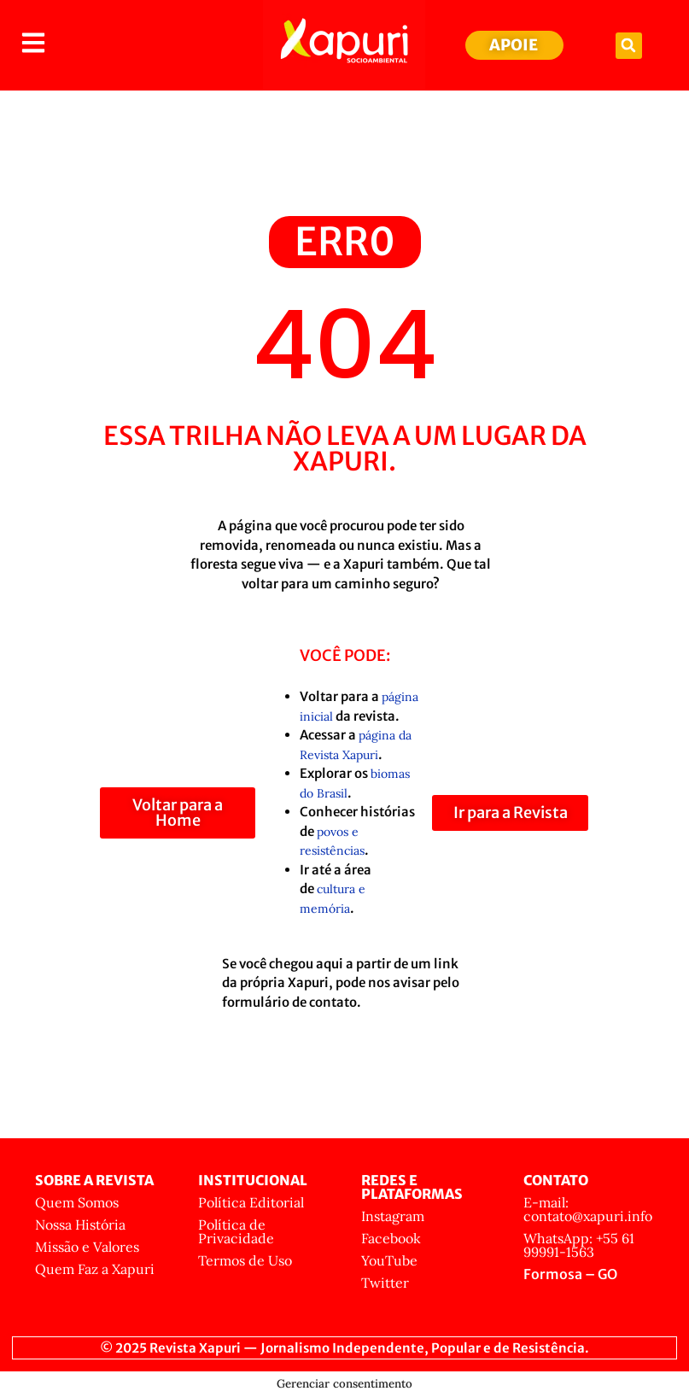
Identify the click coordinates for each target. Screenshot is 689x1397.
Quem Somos (77, 1202)
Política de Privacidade (236, 1231)
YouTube (389, 1260)
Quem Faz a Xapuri (95, 1268)
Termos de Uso (245, 1260)
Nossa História (80, 1224)
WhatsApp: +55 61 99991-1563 (578, 1245)
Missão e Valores (87, 1246)
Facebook (391, 1238)
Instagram (392, 1216)
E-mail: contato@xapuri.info (587, 1209)
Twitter (385, 1282)
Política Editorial (251, 1202)
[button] (629, 45)
